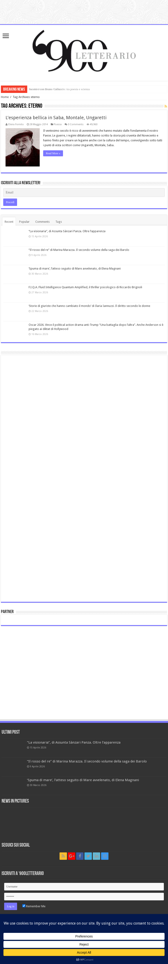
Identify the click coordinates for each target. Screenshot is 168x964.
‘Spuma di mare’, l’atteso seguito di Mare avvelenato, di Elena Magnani (75, 268)
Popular (24, 221)
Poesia (58, 124)
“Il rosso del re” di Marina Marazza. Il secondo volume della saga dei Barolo (79, 250)
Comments (42, 221)
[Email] (84, 192)
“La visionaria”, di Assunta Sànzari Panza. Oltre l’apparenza (67, 231)
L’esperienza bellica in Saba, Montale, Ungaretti (56, 117)
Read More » (53, 153)
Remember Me (33, 906)
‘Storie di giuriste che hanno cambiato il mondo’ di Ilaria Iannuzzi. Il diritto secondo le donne (89, 306)
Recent (9, 221)
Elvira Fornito (16, 124)
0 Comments (76, 124)
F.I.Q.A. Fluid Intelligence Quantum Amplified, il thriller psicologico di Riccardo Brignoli (85, 287)
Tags (58, 221)
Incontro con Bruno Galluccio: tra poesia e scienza (59, 89)
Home (5, 97)
